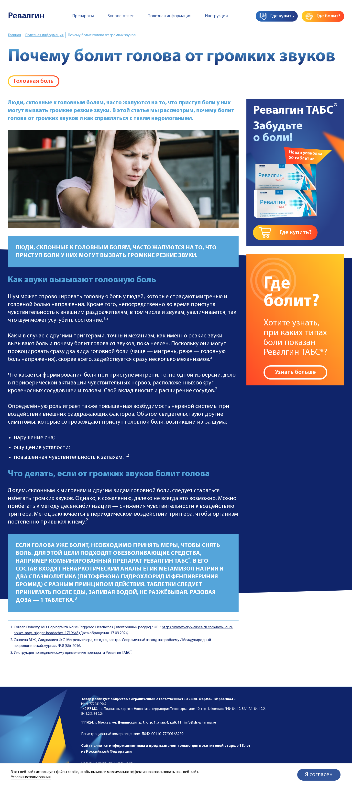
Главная (14, 35)
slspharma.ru (224, 699)
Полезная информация (169, 16)
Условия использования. (31, 777)
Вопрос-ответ (121, 16)
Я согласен (319, 775)
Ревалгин (26, 16)
